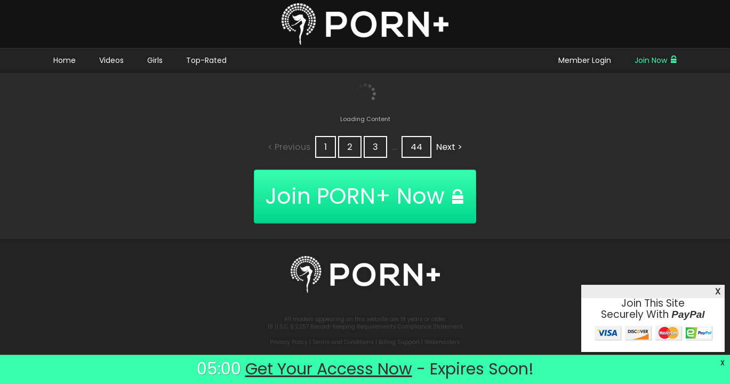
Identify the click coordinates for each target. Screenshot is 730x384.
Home (64, 60)
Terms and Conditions (343, 342)
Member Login (584, 60)
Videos (111, 60)
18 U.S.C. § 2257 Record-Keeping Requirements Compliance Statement (365, 327)
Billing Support (399, 342)
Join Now (656, 60)
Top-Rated (206, 60)
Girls (155, 60)
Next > (449, 147)
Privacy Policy (289, 342)
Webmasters (442, 342)
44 (416, 147)
